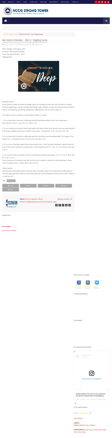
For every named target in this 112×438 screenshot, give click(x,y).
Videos (18, 2)
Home (4, 2)
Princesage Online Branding (81, 435)
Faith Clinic (43, 2)
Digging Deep (33, 2)
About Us (11, 2)
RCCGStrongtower (87, 167)
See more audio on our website (56, 305)
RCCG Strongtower (20, 435)
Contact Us (74, 2)
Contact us (104, 422)
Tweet (9, 185)
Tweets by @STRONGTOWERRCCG (87, 219)
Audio (25, 2)
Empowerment (53, 2)
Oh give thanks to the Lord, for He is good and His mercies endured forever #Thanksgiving (93, 148)
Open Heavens (64, 2)
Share (23, 185)
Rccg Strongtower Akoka (98, 153)
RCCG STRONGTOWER (83, 227)
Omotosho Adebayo (104, 435)
